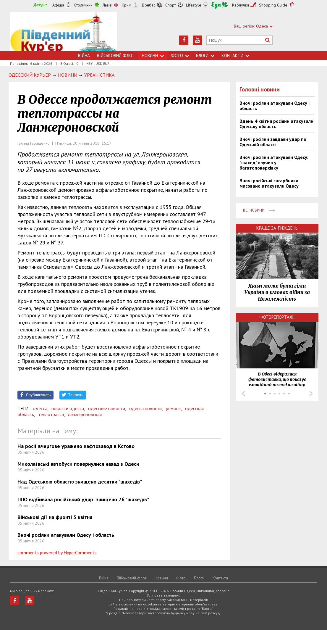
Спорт (170, 5)
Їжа (219, 5)
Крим (126, 5)
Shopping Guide (273, 5)
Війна (84, 55)
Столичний (83, 5)
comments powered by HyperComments (57, 552)
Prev (243, 394)
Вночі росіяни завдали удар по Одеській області (272, 141)
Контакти (235, 55)
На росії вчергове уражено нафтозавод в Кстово (76, 446)
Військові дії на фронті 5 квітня (54, 517)
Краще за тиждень (277, 228)
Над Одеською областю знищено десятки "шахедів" (79, 481)
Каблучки (240, 5)
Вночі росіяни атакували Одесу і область (65, 534)
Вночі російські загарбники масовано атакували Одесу (269, 183)
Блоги (205, 55)
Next (311, 394)
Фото (180, 55)
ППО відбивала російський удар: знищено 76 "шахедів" (83, 499)
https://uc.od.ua (63, 31)
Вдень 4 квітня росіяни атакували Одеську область (276, 123)
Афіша (58, 5)
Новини (153, 55)
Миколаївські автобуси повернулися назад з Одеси (78, 463)
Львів (107, 5)
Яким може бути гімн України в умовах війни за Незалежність (277, 292)
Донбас (148, 5)
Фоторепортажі (277, 317)
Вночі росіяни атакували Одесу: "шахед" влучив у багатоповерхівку (273, 162)
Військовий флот (116, 55)
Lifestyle (193, 5)
